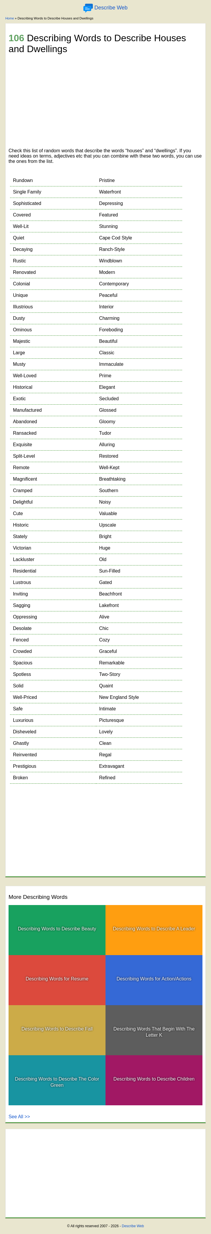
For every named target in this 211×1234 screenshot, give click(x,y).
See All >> (19, 1116)
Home (9, 18)
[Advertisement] (105, 102)
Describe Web (133, 1226)
